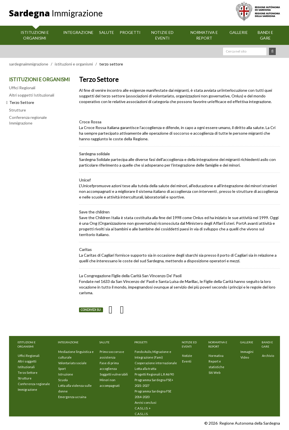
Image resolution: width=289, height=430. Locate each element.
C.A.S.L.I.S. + (143, 408)
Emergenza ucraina (72, 397)
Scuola (63, 380)
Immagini (246, 351)
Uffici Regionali (22, 87)
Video (244, 357)
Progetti (130, 32)
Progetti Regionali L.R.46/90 (154, 374)
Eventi (186, 361)
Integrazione (78, 32)
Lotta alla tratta (145, 368)
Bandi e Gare (265, 35)
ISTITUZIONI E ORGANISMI (39, 79)
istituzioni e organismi (74, 64)
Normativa (216, 355)
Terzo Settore (28, 372)
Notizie (187, 355)
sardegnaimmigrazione (28, 64)
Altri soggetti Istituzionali (31, 95)
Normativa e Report (204, 35)
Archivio (268, 355)
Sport (62, 368)
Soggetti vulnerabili (114, 374)
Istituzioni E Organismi (35, 35)
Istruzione (65, 374)
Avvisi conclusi (145, 402)
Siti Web (214, 372)
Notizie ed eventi (162, 35)
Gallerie (238, 32)
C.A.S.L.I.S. (141, 414)
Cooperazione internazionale (156, 363)
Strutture (17, 110)
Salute (106, 32)
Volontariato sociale (72, 363)
